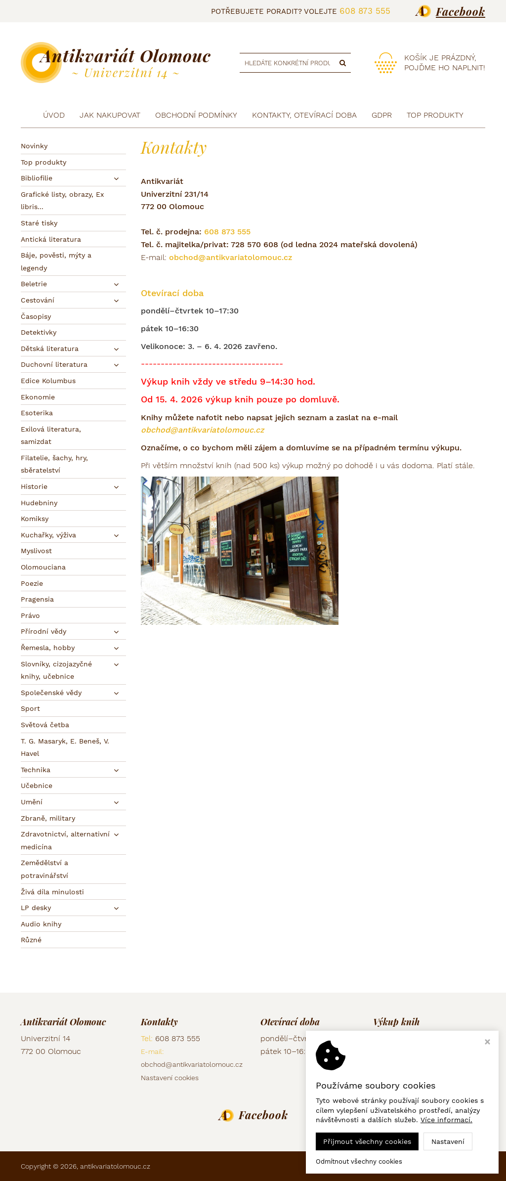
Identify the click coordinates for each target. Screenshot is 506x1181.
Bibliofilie (36, 178)
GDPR (382, 115)
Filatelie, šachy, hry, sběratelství (54, 464)
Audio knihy (41, 924)
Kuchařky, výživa (48, 535)
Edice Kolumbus (48, 381)
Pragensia (37, 599)
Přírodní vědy (43, 631)
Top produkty (43, 162)
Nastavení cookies (170, 1078)
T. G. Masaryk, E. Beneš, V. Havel (65, 747)
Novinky (34, 146)
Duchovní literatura (54, 364)
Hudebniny (39, 503)
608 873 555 (364, 11)
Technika (35, 770)
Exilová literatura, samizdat (51, 435)
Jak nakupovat (110, 115)
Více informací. (446, 1120)
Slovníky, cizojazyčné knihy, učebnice (56, 670)
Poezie (32, 583)
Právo (30, 615)
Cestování (37, 300)
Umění (31, 802)
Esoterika (37, 413)
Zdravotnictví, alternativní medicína (65, 840)
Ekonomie (38, 397)
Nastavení (447, 1141)
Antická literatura (51, 239)
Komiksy (34, 519)
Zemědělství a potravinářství (44, 869)
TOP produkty (435, 115)
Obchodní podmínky (196, 115)
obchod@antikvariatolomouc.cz (230, 257)
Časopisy (36, 316)
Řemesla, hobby (48, 648)
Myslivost (36, 551)
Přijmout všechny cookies (367, 1141)
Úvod (54, 115)
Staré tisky (39, 223)
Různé (31, 940)
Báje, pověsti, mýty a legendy (56, 261)
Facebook (460, 11)
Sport (30, 708)
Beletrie (34, 284)
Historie (34, 486)
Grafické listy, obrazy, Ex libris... (62, 200)
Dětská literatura (50, 348)
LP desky (36, 908)
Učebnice (36, 785)
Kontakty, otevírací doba (304, 115)
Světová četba (45, 725)
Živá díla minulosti (52, 892)
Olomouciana (43, 567)
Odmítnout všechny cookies (359, 1161)
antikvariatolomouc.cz (115, 1166)
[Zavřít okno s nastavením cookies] (487, 1043)
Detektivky (38, 332)
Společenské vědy (51, 693)
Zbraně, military (48, 818)
